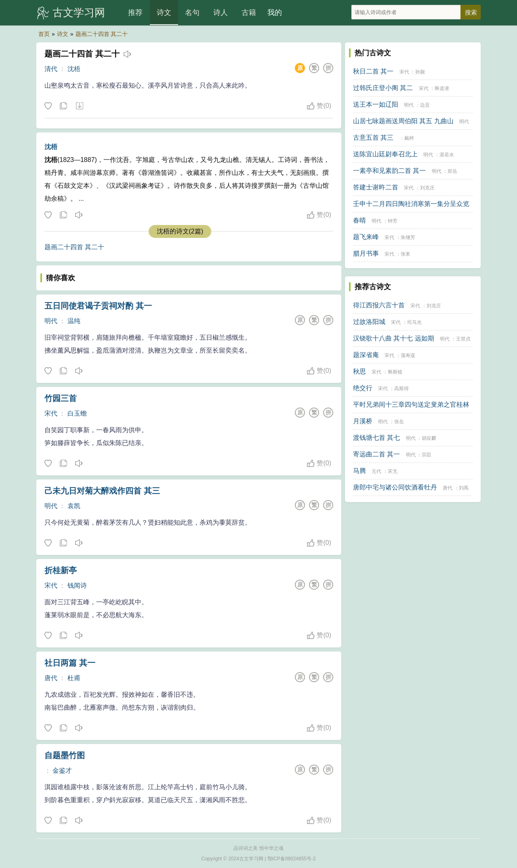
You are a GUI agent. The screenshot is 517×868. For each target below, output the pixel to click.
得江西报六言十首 (379, 305)
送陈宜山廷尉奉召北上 (385, 154)
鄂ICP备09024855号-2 (291, 859)
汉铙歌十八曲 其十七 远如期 (393, 338)
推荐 (135, 12)
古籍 (249, 12)
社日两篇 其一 (69, 662)
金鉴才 (62, 770)
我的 (274, 12)
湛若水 (446, 155)
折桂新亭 (60, 570)
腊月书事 (366, 253)
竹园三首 (60, 398)
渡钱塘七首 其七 (376, 437)
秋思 (359, 371)
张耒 (405, 254)
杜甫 (73, 678)
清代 (50, 68)
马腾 (359, 470)
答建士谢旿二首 (375, 187)
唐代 (50, 678)
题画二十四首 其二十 (102, 34)
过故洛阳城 (369, 321)
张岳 (399, 422)
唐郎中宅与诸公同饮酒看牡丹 (395, 487)
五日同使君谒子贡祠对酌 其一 (98, 305)
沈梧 (73, 68)
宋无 (392, 471)
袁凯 (73, 505)
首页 (44, 34)
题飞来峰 (366, 236)
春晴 (359, 220)
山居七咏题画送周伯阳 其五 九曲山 (403, 121)
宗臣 (426, 455)
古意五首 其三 (373, 137)
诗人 (220, 12)
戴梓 (409, 138)
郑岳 (452, 171)
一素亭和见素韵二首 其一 (389, 170)
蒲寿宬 (408, 355)
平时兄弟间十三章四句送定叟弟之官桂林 (411, 404)
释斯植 (395, 372)
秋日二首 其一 (373, 71)
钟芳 (392, 221)
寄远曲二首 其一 (376, 454)
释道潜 (442, 88)
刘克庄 (427, 188)
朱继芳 (408, 237)
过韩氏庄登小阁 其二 (383, 87)
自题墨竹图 (64, 755)
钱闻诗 (77, 585)
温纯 (73, 320)
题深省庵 (366, 354)
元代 (376, 471)
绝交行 (362, 388)
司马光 (414, 322)
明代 (50, 320)
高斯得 (401, 388)
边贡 (425, 105)
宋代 (50, 413)
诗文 (164, 12)
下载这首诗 (79, 106)
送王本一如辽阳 (375, 104)
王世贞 (463, 339)
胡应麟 (429, 438)
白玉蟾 (77, 413)
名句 (192, 12)
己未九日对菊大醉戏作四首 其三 (102, 490)
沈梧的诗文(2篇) (180, 231)
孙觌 (420, 72)
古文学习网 (79, 12)
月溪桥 (362, 421)
